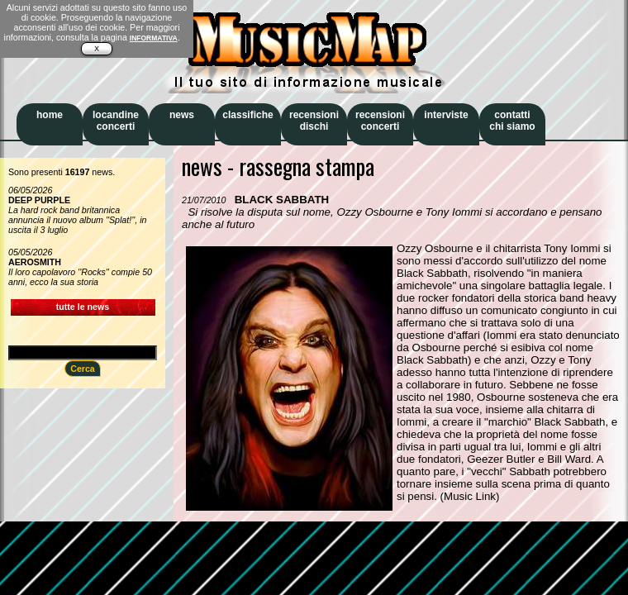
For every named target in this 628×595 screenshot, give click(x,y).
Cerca (83, 369)
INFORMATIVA (154, 38)
